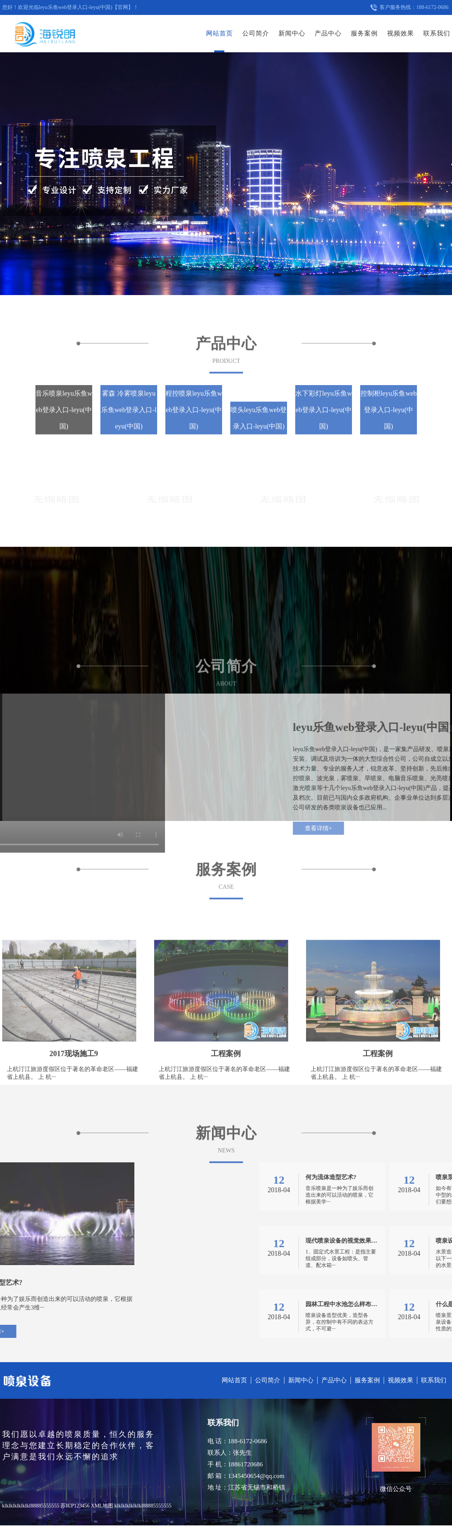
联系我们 (436, 33)
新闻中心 (291, 33)
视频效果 (400, 33)
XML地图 (102, 1506)
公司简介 (255, 33)
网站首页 (219, 33)
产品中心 (328, 33)
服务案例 (364, 33)
